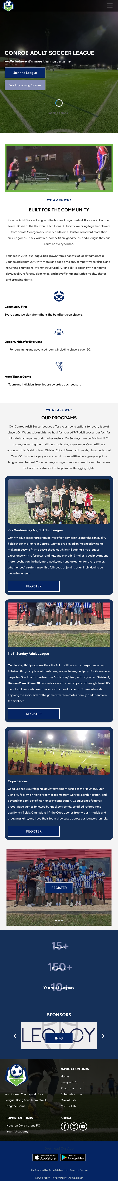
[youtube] (83, 1127)
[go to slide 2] (59, 920)
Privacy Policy (59, 1177)
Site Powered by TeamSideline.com (49, 1170)
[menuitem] (86, 1076)
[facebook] (65, 1127)
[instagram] (74, 1127)
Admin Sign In (75, 1177)
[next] (103, 1035)
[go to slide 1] (56, 920)
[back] (14, 1035)
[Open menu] (110, 6)
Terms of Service (79, 1170)
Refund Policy (42, 1177)
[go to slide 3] (62, 920)
